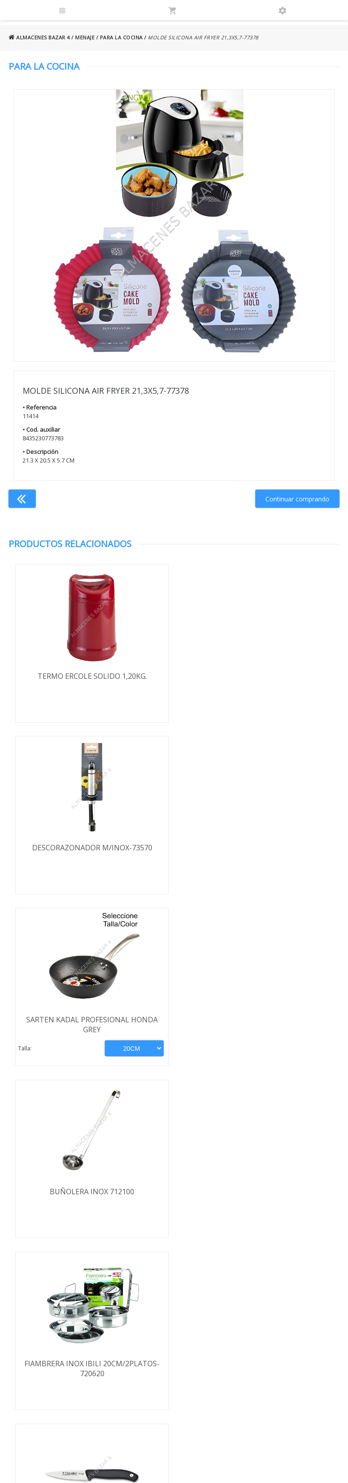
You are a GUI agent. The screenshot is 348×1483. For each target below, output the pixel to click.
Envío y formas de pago (60, 1319)
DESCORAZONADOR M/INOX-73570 (257, 676)
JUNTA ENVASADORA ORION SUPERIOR (256, 1192)
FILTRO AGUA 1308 (91, 1192)
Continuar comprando (297, 499)
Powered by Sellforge (278, 1468)
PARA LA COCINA (121, 37)
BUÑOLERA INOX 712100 (256, 848)
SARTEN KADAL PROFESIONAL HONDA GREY (91, 853)
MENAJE (84, 37)
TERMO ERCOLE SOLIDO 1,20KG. (91, 676)
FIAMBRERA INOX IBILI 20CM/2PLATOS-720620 (91, 1025)
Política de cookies (53, 1358)
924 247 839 (264, 1347)
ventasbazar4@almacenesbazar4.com (288, 1360)
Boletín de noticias (174, 1382)
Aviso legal (41, 1345)
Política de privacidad (56, 1332)
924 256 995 (264, 1334)
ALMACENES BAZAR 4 (39, 37)
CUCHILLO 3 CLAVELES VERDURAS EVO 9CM (257, 1025)
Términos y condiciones (60, 1306)
